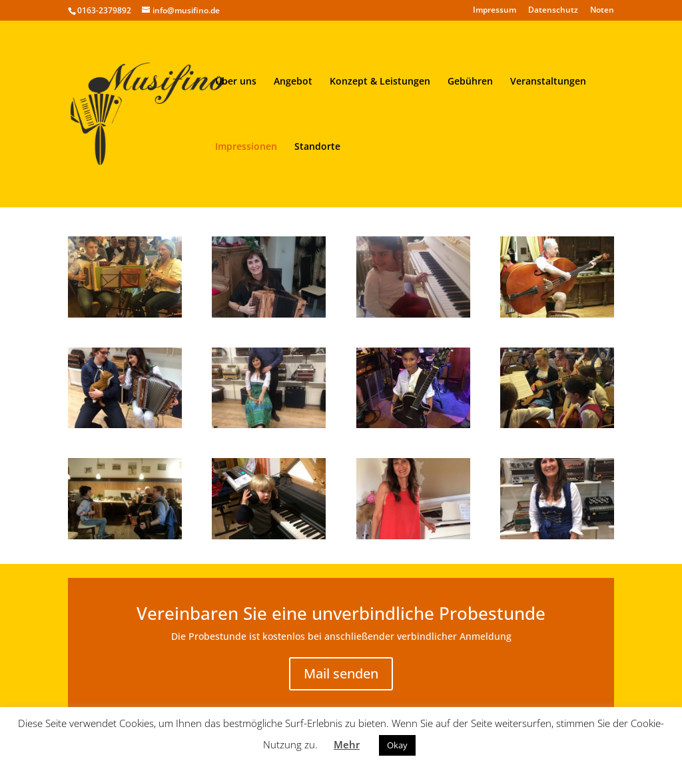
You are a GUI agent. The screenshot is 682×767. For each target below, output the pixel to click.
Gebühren (470, 82)
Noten (602, 10)
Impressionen (246, 147)
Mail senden (341, 673)
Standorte (317, 147)
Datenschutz (553, 10)
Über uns (235, 82)
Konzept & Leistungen (380, 82)
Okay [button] (397, 745)
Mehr (347, 744)
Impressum (494, 10)
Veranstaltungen (548, 82)
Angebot (293, 82)
